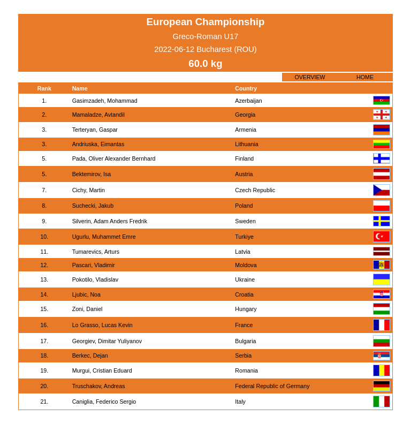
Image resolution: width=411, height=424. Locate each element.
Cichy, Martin (88, 190)
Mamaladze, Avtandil (98, 114)
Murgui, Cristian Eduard (102, 370)
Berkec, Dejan (90, 355)
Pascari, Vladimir (93, 265)
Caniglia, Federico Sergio (104, 401)
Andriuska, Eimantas (98, 144)
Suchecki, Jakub (93, 205)
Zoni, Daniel (87, 309)
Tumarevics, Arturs (95, 251)
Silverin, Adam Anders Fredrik (109, 221)
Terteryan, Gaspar (95, 129)
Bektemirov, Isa (91, 174)
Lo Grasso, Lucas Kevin (102, 325)
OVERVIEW (309, 77)
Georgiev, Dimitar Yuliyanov (107, 341)
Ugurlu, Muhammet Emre (104, 236)
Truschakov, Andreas (98, 386)
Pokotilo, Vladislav (95, 279)
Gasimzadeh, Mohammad (105, 100)
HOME (365, 77)
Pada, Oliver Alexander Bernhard (114, 158)
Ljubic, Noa (86, 294)
